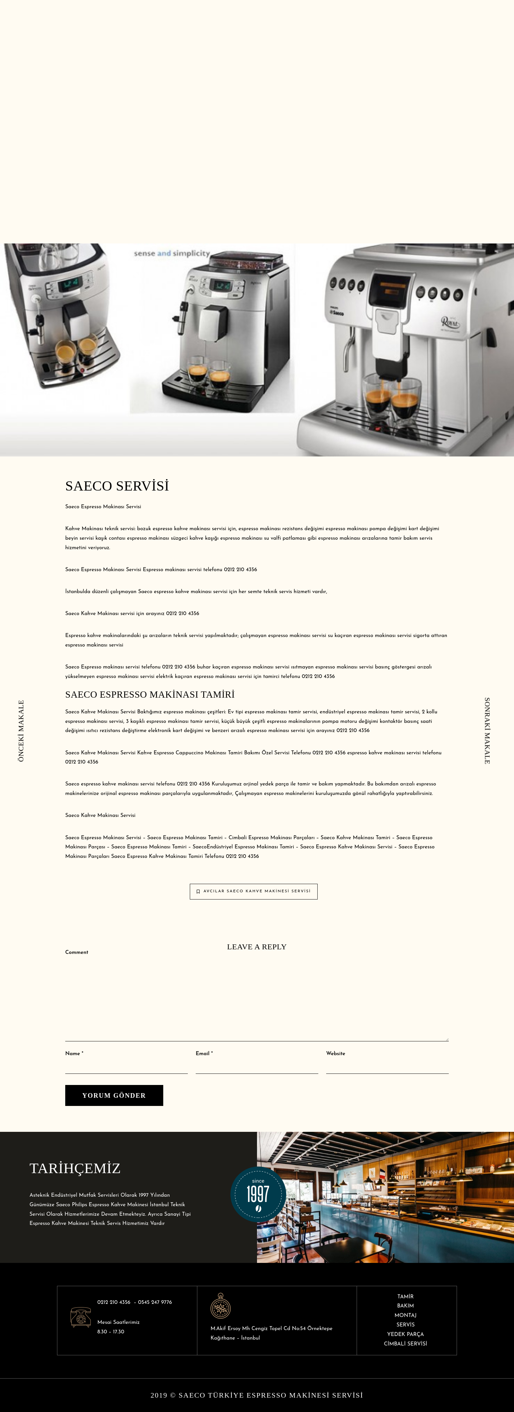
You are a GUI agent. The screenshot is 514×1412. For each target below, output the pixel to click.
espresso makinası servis (275, 730)
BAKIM (405, 1306)
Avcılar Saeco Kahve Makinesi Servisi (254, 891)
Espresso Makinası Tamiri (193, 838)
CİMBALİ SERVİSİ (405, 1344)
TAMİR (405, 1297)
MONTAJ (405, 1315)
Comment (76, 952)
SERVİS (405, 1325)
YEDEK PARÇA (405, 1334)
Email (202, 1053)
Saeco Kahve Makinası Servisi (100, 815)
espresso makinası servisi (260, 667)
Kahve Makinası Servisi (365, 847)
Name (72, 1053)
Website (335, 1053)
